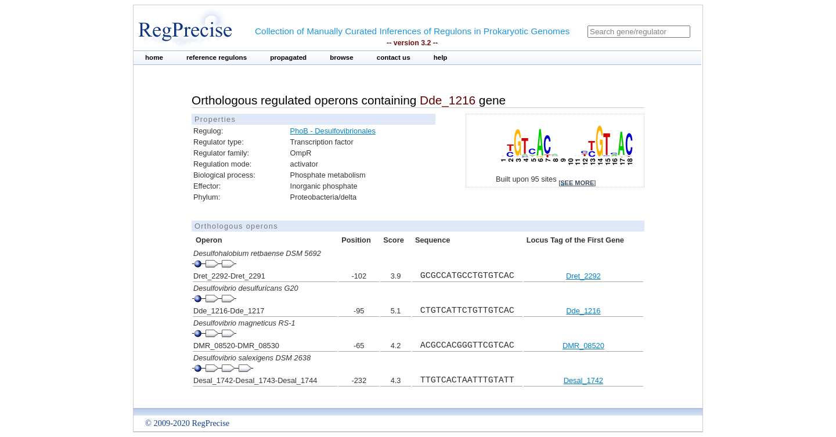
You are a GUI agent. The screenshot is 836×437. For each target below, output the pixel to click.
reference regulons (216, 57)
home (154, 57)
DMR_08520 (583, 345)
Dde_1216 (583, 310)
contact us (393, 57)
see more (577, 182)
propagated (288, 57)
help (441, 57)
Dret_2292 (583, 276)
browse (342, 57)
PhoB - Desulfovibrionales (333, 131)
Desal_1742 (583, 380)
